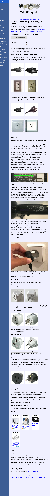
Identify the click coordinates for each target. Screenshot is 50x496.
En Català (3, 36)
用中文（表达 (5, 44)
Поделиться (42, 484)
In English (3, 25)
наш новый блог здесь (37, 477)
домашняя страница (6, 4)
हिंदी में (3, 46)
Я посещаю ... (4, 9)
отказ (42, 480)
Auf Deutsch (4, 33)
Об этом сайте (19, 480)
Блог (2, 14)
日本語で (4, 49)
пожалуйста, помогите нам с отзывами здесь (30, 19)
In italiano (4, 30)
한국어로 (4, 60)
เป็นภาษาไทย (5, 62)
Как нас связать (31, 484)
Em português (5, 38)
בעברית (4, 65)
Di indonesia (5, 52)
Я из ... (2, 6)
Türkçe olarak (5, 57)
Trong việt (4, 54)
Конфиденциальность (19, 484)
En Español (4, 28)
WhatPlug (5, 1)
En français (5, 41)
